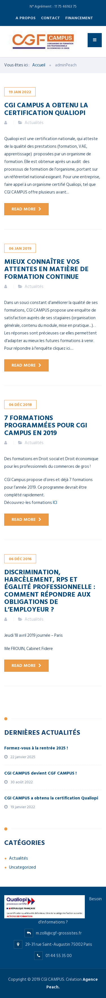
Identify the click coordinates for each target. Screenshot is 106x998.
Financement (79, 18)
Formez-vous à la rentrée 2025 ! (36, 748)
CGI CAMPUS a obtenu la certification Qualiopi (46, 108)
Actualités (34, 122)
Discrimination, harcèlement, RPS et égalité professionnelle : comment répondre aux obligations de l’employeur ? (49, 590)
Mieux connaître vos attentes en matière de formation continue (46, 268)
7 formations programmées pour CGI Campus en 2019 (45, 425)
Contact (50, 18)
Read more (24, 209)
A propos (26, 18)
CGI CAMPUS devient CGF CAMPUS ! (40, 773)
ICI (55, 502)
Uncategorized (22, 867)
